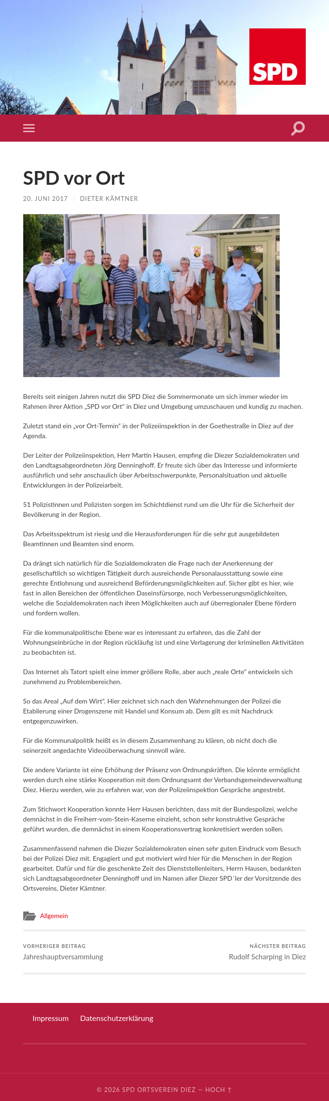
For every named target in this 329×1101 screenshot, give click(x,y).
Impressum (51, 1017)
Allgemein (54, 916)
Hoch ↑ (218, 1089)
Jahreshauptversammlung (63, 952)
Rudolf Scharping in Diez (267, 952)
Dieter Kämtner (109, 198)
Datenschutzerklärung (116, 1017)
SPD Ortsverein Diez (159, 1089)
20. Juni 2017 (45, 198)
